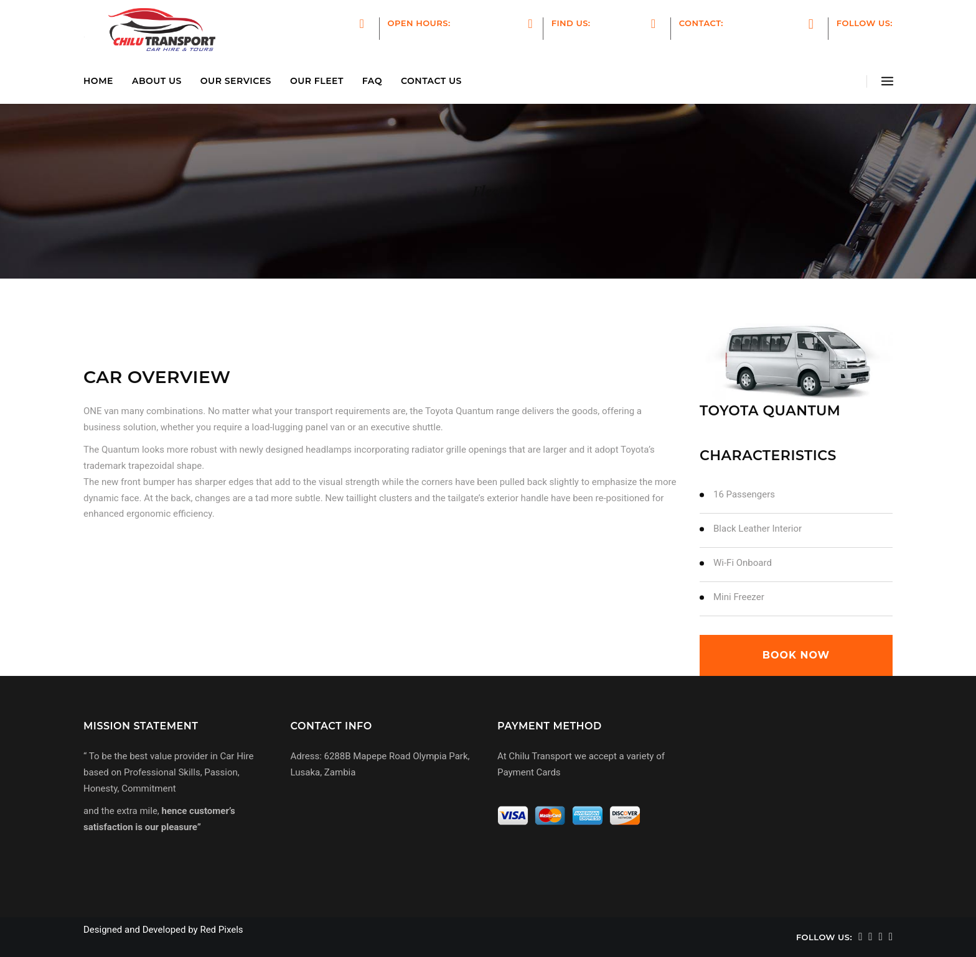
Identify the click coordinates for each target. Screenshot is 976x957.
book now (796, 655)
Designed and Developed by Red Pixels (163, 929)
